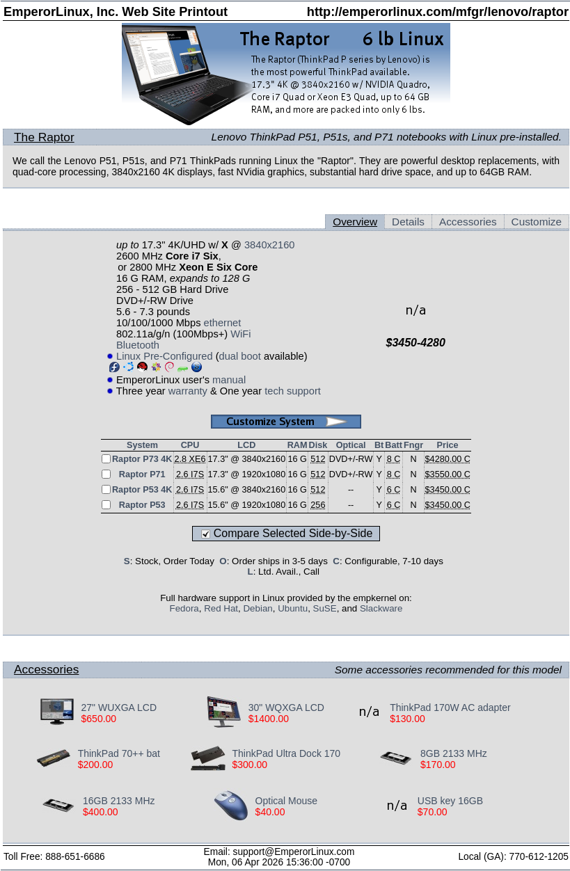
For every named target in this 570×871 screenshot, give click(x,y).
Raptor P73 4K (142, 459)
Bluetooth (137, 345)
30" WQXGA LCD (286, 707)
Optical (351, 445)
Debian (257, 608)
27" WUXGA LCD (119, 707)
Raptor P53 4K (142, 490)
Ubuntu (293, 608)
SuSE (325, 608)
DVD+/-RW (351, 459)
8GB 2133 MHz (453, 753)
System (142, 445)
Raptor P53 (142, 505)
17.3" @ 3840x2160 (247, 459)
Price (448, 445)
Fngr (413, 445)
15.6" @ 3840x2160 (247, 490)
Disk (318, 445)
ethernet (223, 322)
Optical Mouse (286, 800)
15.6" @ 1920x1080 (247, 505)
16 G (296, 459)
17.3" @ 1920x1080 (247, 474)
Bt (378, 445)
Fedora (184, 608)
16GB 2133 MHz (119, 800)
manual (229, 379)
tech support (292, 391)
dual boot (240, 356)
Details (408, 221)
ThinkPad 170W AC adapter (450, 707)
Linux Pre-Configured (164, 356)
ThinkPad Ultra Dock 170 (286, 753)
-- (351, 490)
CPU (190, 445)
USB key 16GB (450, 800)
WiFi (240, 333)
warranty (187, 391)
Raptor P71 (142, 474)
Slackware (381, 608)
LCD (246, 445)
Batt (393, 445)
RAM (297, 445)
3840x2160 (269, 244)
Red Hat (221, 608)
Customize (537, 221)
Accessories (468, 221)
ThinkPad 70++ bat (119, 753)
